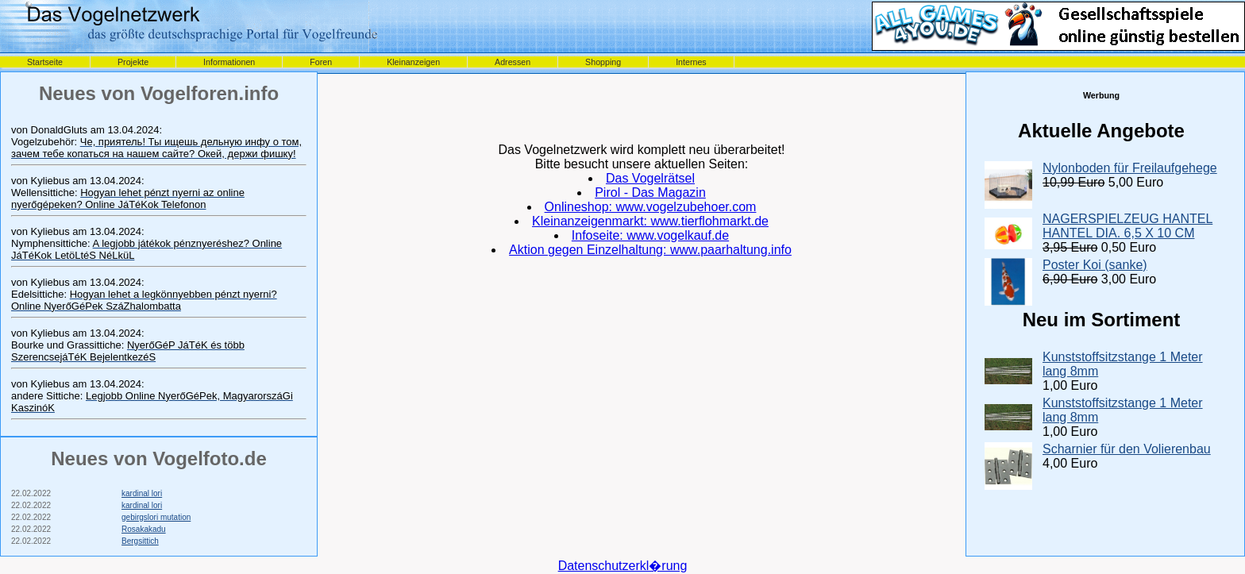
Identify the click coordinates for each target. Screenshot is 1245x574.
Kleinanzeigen (413, 62)
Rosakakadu (143, 529)
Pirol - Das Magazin (650, 192)
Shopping (603, 62)
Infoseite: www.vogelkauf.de (650, 235)
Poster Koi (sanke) (1095, 265)
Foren (321, 62)
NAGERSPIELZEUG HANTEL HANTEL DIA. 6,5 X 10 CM (1127, 226)
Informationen (229, 62)
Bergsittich (140, 541)
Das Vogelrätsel (650, 178)
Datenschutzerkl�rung (623, 565)
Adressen (512, 62)
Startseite (45, 62)
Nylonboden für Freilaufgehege (1130, 168)
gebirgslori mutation (156, 517)
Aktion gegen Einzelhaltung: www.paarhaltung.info (650, 249)
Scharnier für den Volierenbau (1127, 449)
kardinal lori (141, 493)
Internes (691, 62)
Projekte (133, 62)
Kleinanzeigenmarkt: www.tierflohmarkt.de (650, 221)
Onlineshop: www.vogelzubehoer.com (651, 207)
